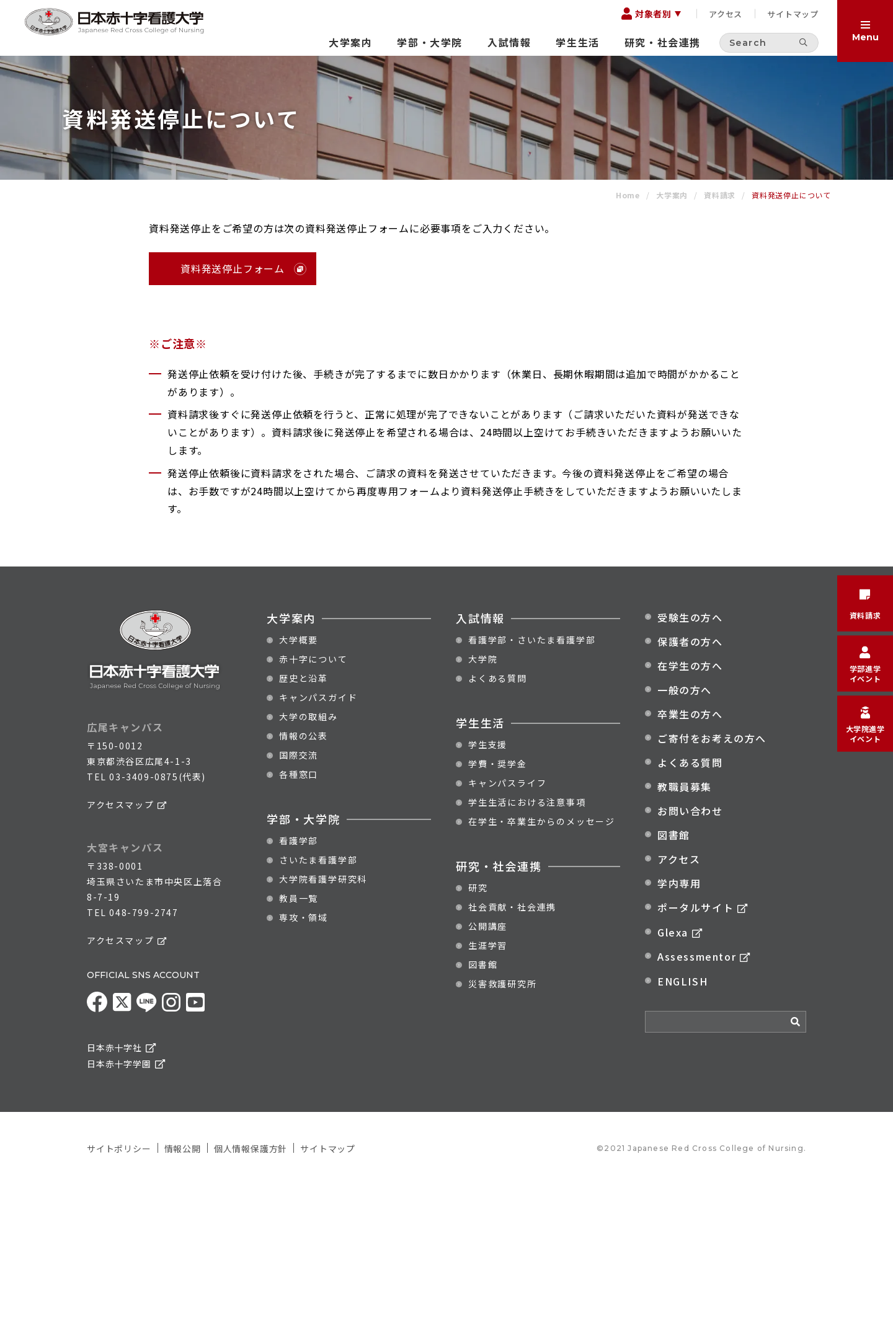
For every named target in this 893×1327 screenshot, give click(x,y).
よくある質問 (497, 820)
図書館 (482, 1107)
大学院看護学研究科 (323, 1021)
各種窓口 (298, 916)
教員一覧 (298, 1040)
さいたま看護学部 (318, 1002)
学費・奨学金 (497, 906)
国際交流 (298, 897)
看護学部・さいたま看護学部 (531, 782)
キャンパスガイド (318, 840)
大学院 (482, 801)
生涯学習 (487, 1088)
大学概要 (298, 782)
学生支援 (487, 887)
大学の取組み (308, 859)
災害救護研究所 (502, 1126)
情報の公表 (303, 878)
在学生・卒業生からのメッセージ (541, 964)
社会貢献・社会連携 (512, 1049)
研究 (478, 1030)
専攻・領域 (303, 1060)
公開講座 (487, 1068)
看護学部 (298, 983)
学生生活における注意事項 (527, 944)
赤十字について (313, 801)
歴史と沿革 (303, 820)
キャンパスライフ (507, 925)
